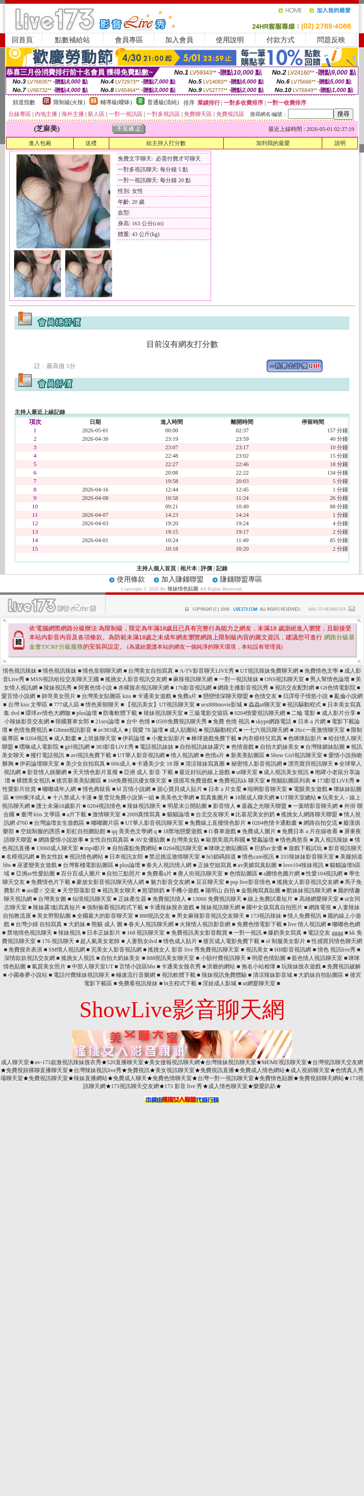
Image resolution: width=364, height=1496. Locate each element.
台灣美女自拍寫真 (150, 670)
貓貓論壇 (178, 814)
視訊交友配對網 (294, 687)
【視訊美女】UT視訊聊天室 (160, 704)
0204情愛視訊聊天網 (260, 713)
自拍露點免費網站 (134, 848)
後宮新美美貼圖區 (78, 780)
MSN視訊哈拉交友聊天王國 (64, 679)
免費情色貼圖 (276, 1078)
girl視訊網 (77, 747)
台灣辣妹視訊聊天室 (230, 1062)
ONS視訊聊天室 (284, 679)
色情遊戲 (242, 747)
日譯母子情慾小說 (305, 696)
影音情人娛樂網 (47, 772)
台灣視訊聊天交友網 (337, 1062)
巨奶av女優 (268, 848)
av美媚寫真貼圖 (257, 865)
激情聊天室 (106, 814)
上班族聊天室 (99, 738)
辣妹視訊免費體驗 (224, 975)
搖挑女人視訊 (78, 958)
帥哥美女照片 (59, 696)
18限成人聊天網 (254, 797)
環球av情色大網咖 (47, 713)
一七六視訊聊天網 (265, 730)
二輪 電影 (303, 713)
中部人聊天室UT (92, 966)
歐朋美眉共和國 (225, 839)
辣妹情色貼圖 (182, 588)
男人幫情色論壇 (329, 679)
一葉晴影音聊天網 (315, 806)
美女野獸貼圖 (54, 916)
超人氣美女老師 (100, 941)
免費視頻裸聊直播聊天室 (37, 1070)
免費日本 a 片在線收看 (310, 831)
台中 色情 (138, 721)
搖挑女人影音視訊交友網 (136, 679)
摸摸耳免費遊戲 (192, 780)
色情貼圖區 (243, 873)
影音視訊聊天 (345, 848)
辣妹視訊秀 (58, 687)
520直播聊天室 (125, 1062)
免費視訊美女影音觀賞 (199, 932)
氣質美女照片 (49, 966)
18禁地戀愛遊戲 (182, 831)
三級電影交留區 (208, 713)
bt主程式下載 (180, 983)
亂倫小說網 (348, 696)
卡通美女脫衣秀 (181, 966)
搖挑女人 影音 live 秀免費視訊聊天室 (193, 949)
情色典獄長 (97, 789)
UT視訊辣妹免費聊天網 (269, 670)
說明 (340, 143)
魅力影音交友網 (170, 882)
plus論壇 (86, 713)
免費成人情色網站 (262, 1070)
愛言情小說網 (18, 696)
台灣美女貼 (185, 839)
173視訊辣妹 (265, 916)
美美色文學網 (177, 797)
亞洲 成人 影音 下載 (148, 772)
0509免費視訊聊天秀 (181, 721)
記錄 (222, 568)
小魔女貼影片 (168, 738)
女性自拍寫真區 (109, 839)
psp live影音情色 (250, 882)
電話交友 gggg (325, 932)
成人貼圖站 (183, 730)
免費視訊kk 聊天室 (242, 780)
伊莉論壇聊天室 (39, 763)
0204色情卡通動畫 (274, 823)
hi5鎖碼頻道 (221, 856)
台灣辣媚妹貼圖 (325, 747)
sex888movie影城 (221, 704)
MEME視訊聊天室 (284, 1062)
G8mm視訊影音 (72, 730)
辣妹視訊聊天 (144, 806)
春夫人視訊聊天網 (151, 924)
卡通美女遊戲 (154, 696)
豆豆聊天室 (210, 882)
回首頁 (22, 40)
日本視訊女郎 (126, 856)
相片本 (188, 568)
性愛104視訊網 (324, 873)
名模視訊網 (20, 856)
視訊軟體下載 (179, 975)
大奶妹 (76, 924)
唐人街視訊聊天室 (200, 873)
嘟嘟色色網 (346, 924)
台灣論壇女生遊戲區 (59, 823)
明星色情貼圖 (269, 958)
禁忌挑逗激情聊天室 (174, 856)
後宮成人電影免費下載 (231, 941)
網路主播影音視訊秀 (243, 687)
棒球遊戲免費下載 (213, 738)
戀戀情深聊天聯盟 (225, 696)
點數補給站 (72, 40)
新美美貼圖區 (248, 755)
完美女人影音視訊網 (116, 949)
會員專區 (129, 40)
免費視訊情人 (169, 899)
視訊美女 (257, 949)
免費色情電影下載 (259, 924)
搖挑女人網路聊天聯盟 (309, 814)
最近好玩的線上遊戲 (204, 772)
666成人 (121, 763)
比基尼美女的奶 (255, 814)
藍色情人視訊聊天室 (317, 958)
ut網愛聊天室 (259, 983)
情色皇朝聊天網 (102, 670)
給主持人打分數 (166, 143)
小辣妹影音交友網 (26, 721)
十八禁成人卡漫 (72, 797)
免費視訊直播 (217, 1070)
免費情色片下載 (50, 882)
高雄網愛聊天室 (319, 899)
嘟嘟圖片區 (105, 823)
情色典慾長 (294, 839)
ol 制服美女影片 (285, 941)
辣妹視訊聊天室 (163, 713)
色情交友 (265, 696)
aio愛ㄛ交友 (41, 890)
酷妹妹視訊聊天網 (309, 890)
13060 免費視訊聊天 (217, 899)
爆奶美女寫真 (285, 932)
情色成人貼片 (180, 941)
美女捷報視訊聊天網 (174, 1062)
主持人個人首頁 (156, 568)
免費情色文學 (321, 670)
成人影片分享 (339, 713)
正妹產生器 (132, 899)
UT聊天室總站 (298, 797)
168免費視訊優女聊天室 (137, 780)
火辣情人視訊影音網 (205, 924)
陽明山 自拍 (220, 890)
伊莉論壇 (133, 738)
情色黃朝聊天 (102, 704)
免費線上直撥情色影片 (218, 823)
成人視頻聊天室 (310, 1070)
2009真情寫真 (143, 814)
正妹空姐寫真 (215, 865)
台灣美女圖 (52, 899)
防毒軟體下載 (120, 713)
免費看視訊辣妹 (138, 983)
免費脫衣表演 (25, 949)
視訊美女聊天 (119, 890)
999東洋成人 (30, 797)
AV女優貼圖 (150, 839)
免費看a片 (159, 873)
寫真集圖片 (214, 797)
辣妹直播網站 (90, 1078)
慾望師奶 (153, 890)
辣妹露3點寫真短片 (57, 907)
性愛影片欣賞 (19, 789)
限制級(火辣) (69, 102)
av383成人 (110, 730)
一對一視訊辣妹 (238, 679)
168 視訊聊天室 (146, 932)
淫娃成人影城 (219, 983)
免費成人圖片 (259, 831)
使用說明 (230, 40)
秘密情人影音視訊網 (256, 763)
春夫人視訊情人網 (168, 865)
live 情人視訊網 (307, 924)
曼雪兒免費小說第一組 (126, 797)
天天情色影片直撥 (95, 772)
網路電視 (320, 907)
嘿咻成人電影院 (39, 747)
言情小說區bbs (137, 966)
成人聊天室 (15, 1062)
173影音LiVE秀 (336, 780)
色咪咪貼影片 (305, 738)
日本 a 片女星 (225, 789)
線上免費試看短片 (270, 899)
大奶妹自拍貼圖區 (320, 975)
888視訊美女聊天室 (170, 958)
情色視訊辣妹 (20, 670)
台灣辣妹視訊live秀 (97, 1070)
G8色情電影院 (338, 687)
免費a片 (187, 696)
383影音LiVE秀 (115, 747)
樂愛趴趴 (264, 1086)
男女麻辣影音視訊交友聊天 (210, 916)
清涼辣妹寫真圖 (205, 763)
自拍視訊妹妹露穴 (202, 747)
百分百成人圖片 (80, 873)
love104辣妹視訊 (303, 865)
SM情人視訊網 (66, 949)
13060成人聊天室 (57, 848)
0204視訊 (36, 738)
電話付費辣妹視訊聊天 (81, 975)
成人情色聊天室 (228, 1086)
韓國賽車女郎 (72, 721)
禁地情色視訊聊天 (29, 932)
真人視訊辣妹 (331, 839)
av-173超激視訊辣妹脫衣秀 (68, 1062)
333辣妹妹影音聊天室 (307, 856)
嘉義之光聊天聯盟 (264, 806)
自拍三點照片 (123, 873)
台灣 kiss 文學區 (28, 704)
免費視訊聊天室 (48, 1078)
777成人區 (66, 704)
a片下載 (76, 814)
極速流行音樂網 (135, 975)
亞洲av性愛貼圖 (35, 873)
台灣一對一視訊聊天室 (225, 1078)
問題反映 (331, 40)
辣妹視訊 (69, 932)
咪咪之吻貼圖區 (228, 848)
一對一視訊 (248, 932)
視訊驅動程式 (304, 704)
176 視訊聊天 (58, 941)
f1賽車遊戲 (222, 831)
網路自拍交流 (320, 823)
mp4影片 (95, 848)
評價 (206, 568)
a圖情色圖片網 (282, 873)
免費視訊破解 (344, 966)
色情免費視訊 (30, 730)
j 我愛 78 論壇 (146, 730)
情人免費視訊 (304, 916)
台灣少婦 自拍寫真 (38, 924)
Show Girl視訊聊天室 (296, 755)
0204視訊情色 (104, 806)
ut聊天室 (247, 772)
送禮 (91, 143)
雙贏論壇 (262, 839)
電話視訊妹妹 (157, 747)
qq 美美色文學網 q (134, 831)
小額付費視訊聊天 (223, 958)
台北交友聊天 (212, 814)
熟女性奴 (52, 856)
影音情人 (224, 806)
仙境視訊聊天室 (92, 899)
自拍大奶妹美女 (279, 747)
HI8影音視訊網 (292, 949)
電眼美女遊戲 (310, 789)
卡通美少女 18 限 (158, 763)
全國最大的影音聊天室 (105, 916)
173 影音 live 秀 (184, 1086)
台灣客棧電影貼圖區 (88, 865)
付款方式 (280, 40)
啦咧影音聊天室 (267, 789)
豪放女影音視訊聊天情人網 (110, 882)
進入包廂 (40, 143)
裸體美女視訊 (33, 780)
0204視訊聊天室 (183, 848)
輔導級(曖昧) (116, 102)
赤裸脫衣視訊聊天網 (143, 687)
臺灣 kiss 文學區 (41, 814)
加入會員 (179, 40)
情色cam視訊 (258, 856)
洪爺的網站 (221, 966)
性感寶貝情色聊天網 (336, 941)
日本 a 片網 (312, 721)
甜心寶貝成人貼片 (179, 789)
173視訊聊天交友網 (135, 1086)
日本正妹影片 (104, 932)
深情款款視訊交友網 (29, 958)
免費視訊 (138, 1070)
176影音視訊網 (193, 687)
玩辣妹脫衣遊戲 (301, 966)
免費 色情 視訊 (231, 721)
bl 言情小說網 (134, 789)
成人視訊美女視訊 (286, 772)
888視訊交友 (154, 916)
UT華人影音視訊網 (141, 755)
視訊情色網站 (86, 856)
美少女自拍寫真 (85, 763)
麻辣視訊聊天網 (192, 679)
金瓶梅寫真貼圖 (261, 890)
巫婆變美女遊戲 (37, 865)
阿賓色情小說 (95, 687)
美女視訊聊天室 (175, 1070)
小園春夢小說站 (27, 975)
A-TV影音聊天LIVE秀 (207, 670)
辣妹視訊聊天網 (220, 907)
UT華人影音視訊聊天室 (154, 823)
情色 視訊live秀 (337, 949)
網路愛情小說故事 (60, 839)
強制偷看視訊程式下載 (115, 907)
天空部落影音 (79, 890)
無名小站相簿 (258, 966)
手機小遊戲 (185, 890)
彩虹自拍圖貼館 (86, 831)
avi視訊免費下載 (91, 755)
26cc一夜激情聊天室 (320, 730)
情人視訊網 (185, 755)
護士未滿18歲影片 (58, 806)
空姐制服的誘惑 (40, 831)
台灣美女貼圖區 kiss (106, 696)
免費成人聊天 (130, 1078)
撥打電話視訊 (47, 755)
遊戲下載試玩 (305, 848)
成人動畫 (65, 738)
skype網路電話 (273, 721)
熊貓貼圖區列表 (291, 780)
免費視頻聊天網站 (321, 1078)
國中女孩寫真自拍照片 (274, 907)
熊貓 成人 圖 (106, 924)
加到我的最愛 (273, 143)
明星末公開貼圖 (187, 806)
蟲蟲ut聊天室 (265, 704)
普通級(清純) (163, 102)
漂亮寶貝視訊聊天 (310, 763)
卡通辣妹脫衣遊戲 (171, 907)
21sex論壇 (107, 721)
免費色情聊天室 (172, 1078)
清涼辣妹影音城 (272, 975)
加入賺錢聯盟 (182, 579)
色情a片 (214, 755)
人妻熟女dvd (141, 941)
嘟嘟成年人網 (59, 789)
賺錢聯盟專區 (241, 579)
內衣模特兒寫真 (262, 738)
